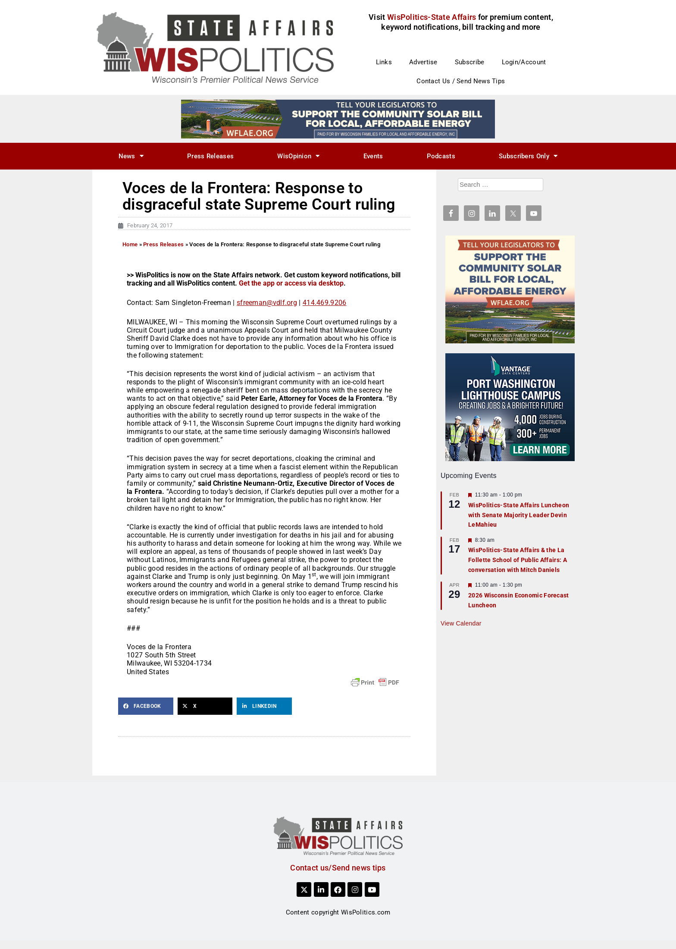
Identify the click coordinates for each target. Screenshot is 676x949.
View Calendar (461, 623)
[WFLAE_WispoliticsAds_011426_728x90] (338, 119)
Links (384, 62)
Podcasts (441, 156)
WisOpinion (298, 155)
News (131, 155)
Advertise (423, 62)
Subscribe (470, 62)
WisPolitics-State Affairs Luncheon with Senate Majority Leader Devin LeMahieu (518, 515)
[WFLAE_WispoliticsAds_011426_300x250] (510, 289)
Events (373, 156)
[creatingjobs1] (510, 407)
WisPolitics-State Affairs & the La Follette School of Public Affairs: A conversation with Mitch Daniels (517, 560)
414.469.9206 (325, 303)
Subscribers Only (528, 155)
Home (130, 244)
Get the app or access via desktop (291, 283)
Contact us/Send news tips (338, 867)
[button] (145, 706)
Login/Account (524, 62)
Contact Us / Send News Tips (460, 81)
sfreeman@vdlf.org (267, 303)
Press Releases (210, 156)
